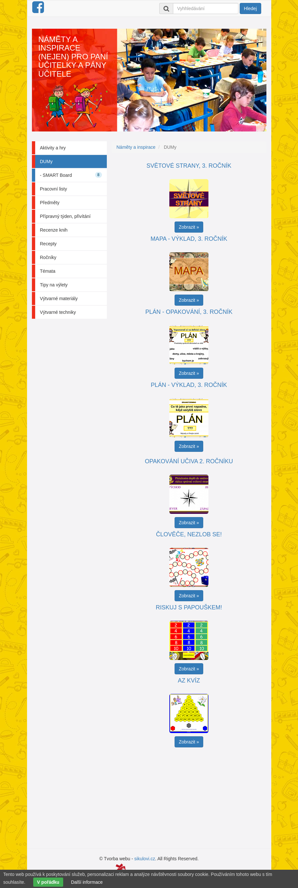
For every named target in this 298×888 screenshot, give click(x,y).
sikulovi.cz (144, 858)
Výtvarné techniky (58, 312)
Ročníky (48, 257)
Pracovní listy (53, 188)
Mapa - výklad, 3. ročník (188, 239)
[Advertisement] (191, 796)
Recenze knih (54, 230)
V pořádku (48, 882)
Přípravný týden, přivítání (65, 216)
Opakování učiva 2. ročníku (189, 461)
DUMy (46, 161)
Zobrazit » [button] (189, 227)
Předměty (50, 202)
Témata (47, 271)
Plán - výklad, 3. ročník (189, 385)
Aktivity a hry (53, 147)
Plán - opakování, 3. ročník (189, 312)
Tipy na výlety (54, 284)
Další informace (87, 882)
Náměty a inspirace (136, 147)
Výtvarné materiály (59, 298)
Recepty (48, 243)
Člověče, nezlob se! (189, 534)
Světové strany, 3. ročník (189, 165)
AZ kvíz (189, 680)
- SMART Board (71, 175)
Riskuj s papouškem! (189, 607)
